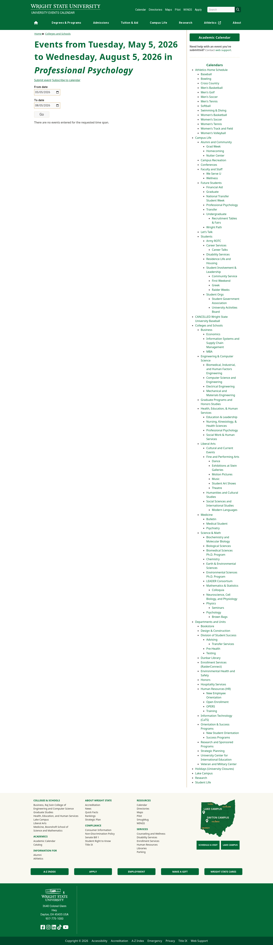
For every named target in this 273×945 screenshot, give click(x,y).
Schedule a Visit (207, 844)
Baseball (206, 74)
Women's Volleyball (213, 133)
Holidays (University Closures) (214, 769)
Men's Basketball (212, 88)
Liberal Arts (208, 444)
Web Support (199, 940)
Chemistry (213, 559)
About (237, 22)
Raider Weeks (221, 290)
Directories (155, 9)
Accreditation (92, 805)
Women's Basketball (214, 115)
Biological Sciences (218, 546)
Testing (211, 653)
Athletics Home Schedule (211, 70)
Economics (213, 334)
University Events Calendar (53, 12)
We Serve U (213, 174)
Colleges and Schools (209, 325)
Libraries (142, 848)
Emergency (154, 940)
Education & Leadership (221, 417)
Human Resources (147, 844)
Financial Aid (214, 187)
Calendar (140, 9)
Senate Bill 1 (92, 837)
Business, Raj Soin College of (49, 805)
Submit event (42, 80)
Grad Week (213, 146)
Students (206, 236)
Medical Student (216, 524)
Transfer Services (223, 644)
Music (216, 479)
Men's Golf (207, 92)
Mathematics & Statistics (222, 586)
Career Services (216, 245)
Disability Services (218, 254)
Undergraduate (216, 214)
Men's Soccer (209, 97)
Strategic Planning (213, 751)
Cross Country (210, 83)
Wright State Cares (223, 871)
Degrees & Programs (66, 22)
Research (185, 22)
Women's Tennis (211, 124)
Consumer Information (98, 830)
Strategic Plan (93, 819)
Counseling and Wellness (151, 833)
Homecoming (215, 151)
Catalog (37, 844)
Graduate (212, 192)
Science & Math (211, 533)
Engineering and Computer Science (53, 808)
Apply (198, 9)
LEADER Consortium (219, 581)
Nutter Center (215, 155)
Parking (141, 852)
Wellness (212, 178)
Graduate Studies (43, 812)
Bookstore (207, 626)
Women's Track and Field (217, 128)
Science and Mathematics (48, 830)
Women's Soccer (211, 119)
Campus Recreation (213, 160)
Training (211, 711)
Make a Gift (180, 871)
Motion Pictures (222, 474)
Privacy (170, 940)
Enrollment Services (148, 841)
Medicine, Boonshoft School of (50, 827)
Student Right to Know (98, 841)
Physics (211, 603)
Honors (205, 680)
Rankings (90, 816)
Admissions (101, 22)
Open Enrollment (217, 702)
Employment (136, 871)
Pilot (178, 9)
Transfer (211, 209)
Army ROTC (213, 241)
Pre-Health (213, 649)
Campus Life (158, 22)
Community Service (224, 276)
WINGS (187, 9)
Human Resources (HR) (216, 689)
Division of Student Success (218, 635)
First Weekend (221, 281)
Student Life (203, 782)
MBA (209, 351)
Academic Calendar (215, 37)
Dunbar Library (210, 658)
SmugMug (147, 819)
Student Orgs (215, 294)
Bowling (206, 79)
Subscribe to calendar (66, 80)
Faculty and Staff (211, 169)
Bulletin (211, 519)
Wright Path (214, 227)
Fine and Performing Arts (222, 457)
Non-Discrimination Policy (100, 833)
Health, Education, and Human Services (55, 816)
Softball (206, 106)
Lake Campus (204, 773)
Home (38, 33)
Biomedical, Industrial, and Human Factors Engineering (221, 369)
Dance (216, 461)
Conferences (209, 165)
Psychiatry (213, 528)
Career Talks (220, 250)
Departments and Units (210, 622)
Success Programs (218, 737)
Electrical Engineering (220, 386)
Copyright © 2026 (76, 940)
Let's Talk (207, 232)
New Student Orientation (222, 733)
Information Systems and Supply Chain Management (222, 343)
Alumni (42, 855)
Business (206, 330)
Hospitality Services (213, 684)
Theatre (217, 488)
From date (41, 87)
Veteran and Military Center (219, 764)
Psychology (213, 612)
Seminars (218, 608)
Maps (168, 9)
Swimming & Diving (213, 110)
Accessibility (99, 940)
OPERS (210, 706)
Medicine (207, 515)
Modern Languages (224, 510)
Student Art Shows (224, 483)
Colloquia (218, 590)
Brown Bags (220, 617)
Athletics (213, 23)
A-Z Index (50, 871)
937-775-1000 (54, 918)
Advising (211, 639)
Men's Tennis (209, 101)
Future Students (211, 183)
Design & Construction (215, 631)
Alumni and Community (216, 142)
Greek (216, 285)
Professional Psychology (222, 205)
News (88, 808)
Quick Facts (91, 812)
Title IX (89, 844)
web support (223, 50)
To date (39, 100)
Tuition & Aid (129, 22)
